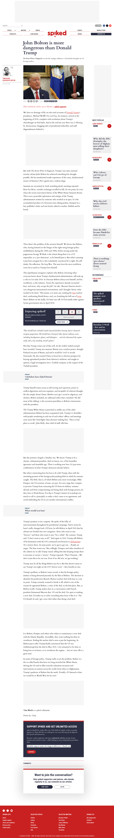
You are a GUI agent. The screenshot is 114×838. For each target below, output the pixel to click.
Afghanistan (75, 541)
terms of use (51, 836)
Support (31, 752)
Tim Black (61, 830)
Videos (38, 30)
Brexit (32, 822)
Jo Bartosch (97, 215)
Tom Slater (96, 279)
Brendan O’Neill (63, 818)
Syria (79, 296)
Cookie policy (6, 827)
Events (80, 30)
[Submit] (22, 25)
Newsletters (101, 30)
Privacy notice (7, 825)
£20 (72, 312)
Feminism (33, 825)
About (4, 818)
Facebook (104, 26)
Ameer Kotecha (98, 186)
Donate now (61, 322)
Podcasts (13, 34)
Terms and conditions (9, 822)
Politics (51, 101)
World (95, 126)
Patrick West (97, 157)
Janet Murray (97, 124)
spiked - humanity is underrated (57, 33)
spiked (94, 310)
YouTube (110, 26)
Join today (44, 787)
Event (95, 281)
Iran (74, 293)
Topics (9, 30)
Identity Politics (99, 217)
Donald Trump (72, 112)
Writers (23, 30)
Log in (98, 25)
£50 (79, 312)
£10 (65, 312)
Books (80, 34)
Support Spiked (7, 820)
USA (56, 101)
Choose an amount (68, 317)
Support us (101, 34)
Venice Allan (97, 244)
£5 (58, 312)
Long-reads (34, 34)
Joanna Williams (63, 822)
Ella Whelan (62, 825)
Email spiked (90, 822)
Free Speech (34, 827)
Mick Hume (62, 827)
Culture (33, 820)
